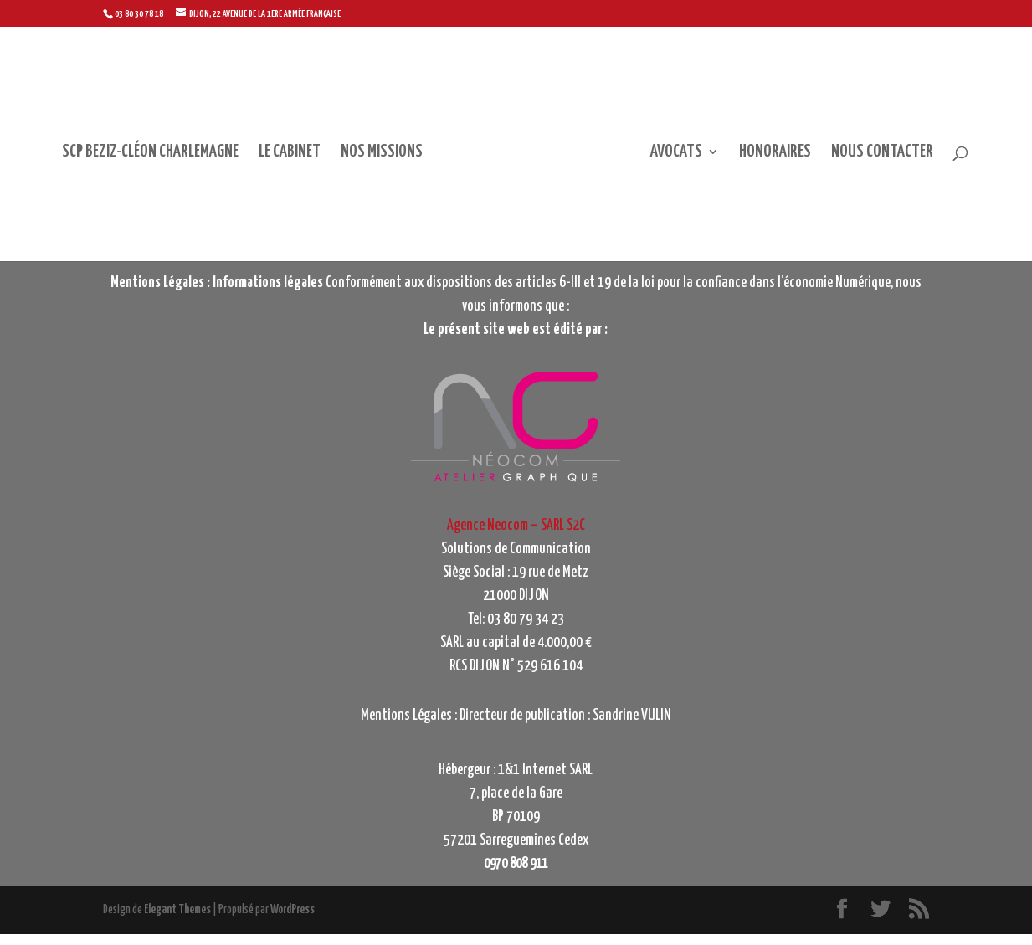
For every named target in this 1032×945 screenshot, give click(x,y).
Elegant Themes (177, 921)
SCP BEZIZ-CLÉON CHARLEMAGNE (128, 164)
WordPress (292, 921)
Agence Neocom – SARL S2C (516, 536)
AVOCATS (698, 164)
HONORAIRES (797, 164)
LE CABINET (268, 164)
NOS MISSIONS (360, 164)
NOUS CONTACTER (904, 164)
